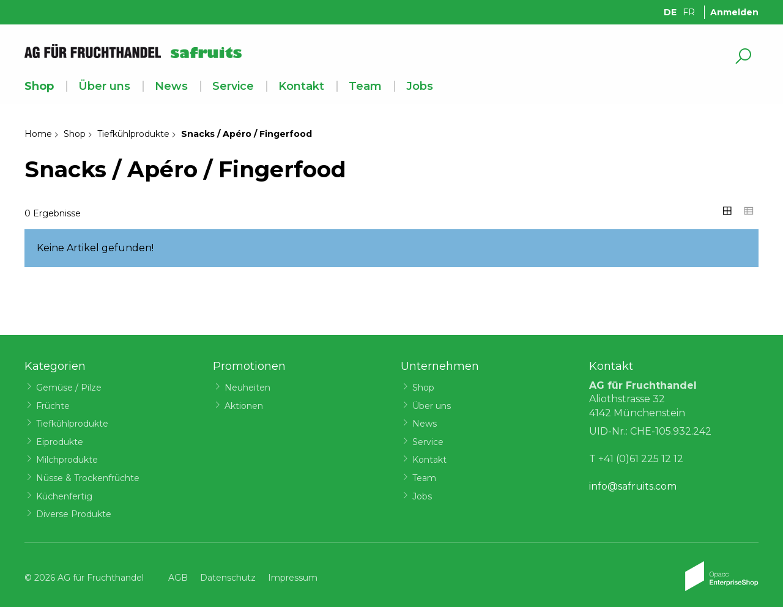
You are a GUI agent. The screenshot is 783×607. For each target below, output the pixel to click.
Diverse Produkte (73, 514)
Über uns (104, 86)
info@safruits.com (633, 486)
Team (365, 86)
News (171, 86)
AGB (178, 577)
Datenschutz (228, 577)
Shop (39, 86)
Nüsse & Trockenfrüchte (87, 478)
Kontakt (301, 86)
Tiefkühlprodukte (133, 133)
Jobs (419, 86)
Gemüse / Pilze (69, 387)
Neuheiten (247, 387)
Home (38, 133)
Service (233, 86)
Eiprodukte (59, 441)
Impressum (292, 577)
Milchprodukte (67, 459)
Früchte (53, 405)
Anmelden (734, 12)
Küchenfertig (64, 496)
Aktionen (244, 405)
